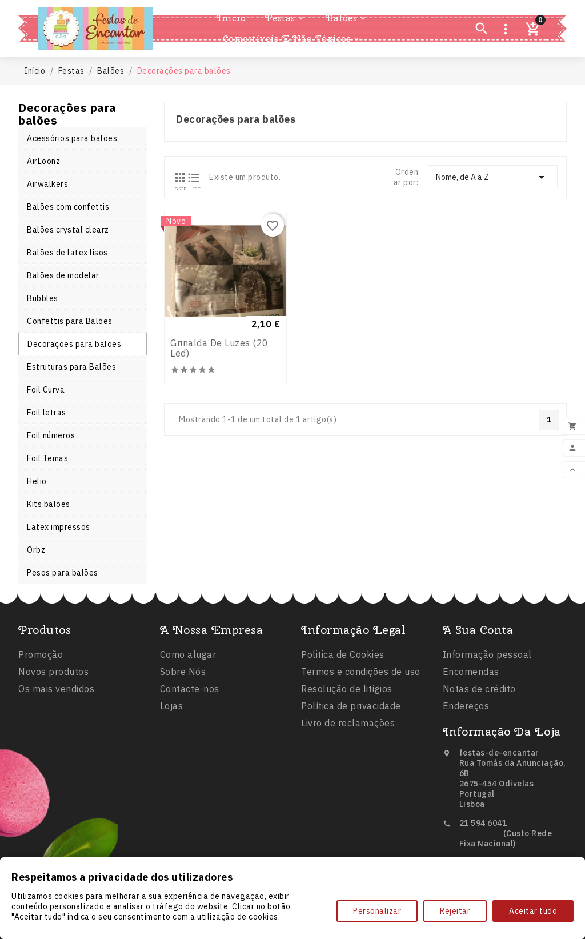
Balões (346, 18)
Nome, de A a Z (492, 177)
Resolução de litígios (346, 759)
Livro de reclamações (348, 793)
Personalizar (377, 911)
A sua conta (478, 689)
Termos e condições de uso (360, 742)
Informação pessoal (487, 714)
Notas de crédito (479, 748)
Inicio (231, 18)
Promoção (40, 704)
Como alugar (188, 714)
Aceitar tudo (533, 911)
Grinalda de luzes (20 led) (219, 352)
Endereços (466, 766)
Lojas (171, 766)
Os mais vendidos (56, 739)
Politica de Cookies (342, 724)
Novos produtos (53, 722)
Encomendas (471, 731)
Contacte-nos (189, 748)
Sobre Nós (183, 731)
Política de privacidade (351, 776)
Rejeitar (455, 911)
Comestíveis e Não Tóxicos (292, 39)
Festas (285, 18)
